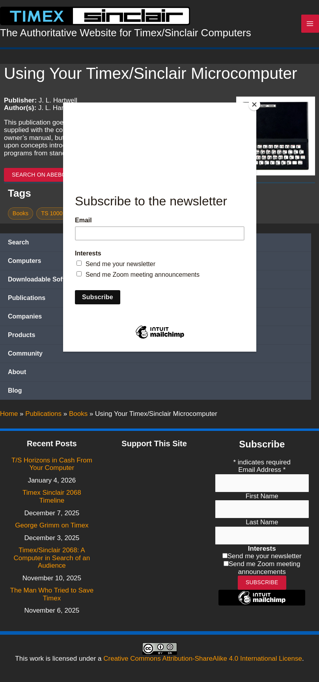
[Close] (254, 104)
